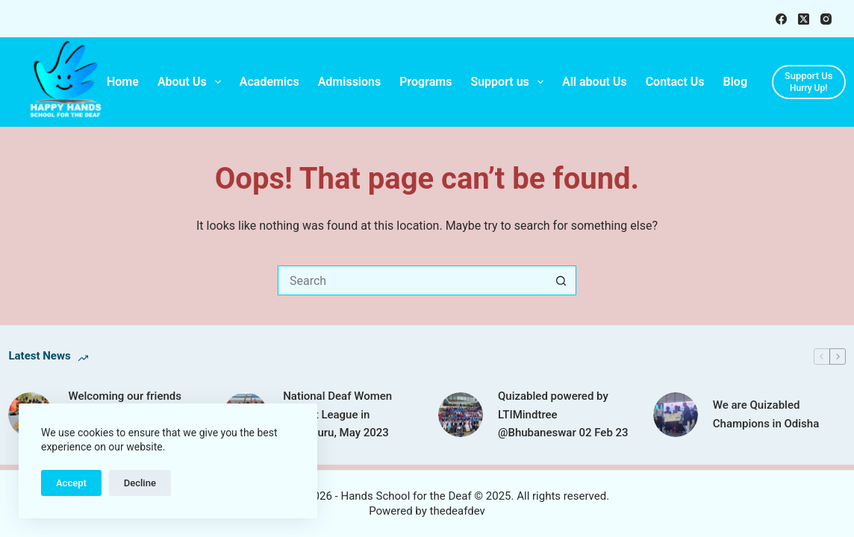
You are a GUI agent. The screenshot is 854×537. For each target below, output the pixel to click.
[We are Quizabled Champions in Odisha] (675, 414)
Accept (71, 483)
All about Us (594, 82)
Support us (509, 82)
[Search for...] (412, 280)
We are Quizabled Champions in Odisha (766, 414)
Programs (425, 82)
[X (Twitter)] (803, 19)
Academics (269, 82)
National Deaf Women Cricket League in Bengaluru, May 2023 (337, 414)
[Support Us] (809, 82)
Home (123, 82)
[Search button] (561, 280)
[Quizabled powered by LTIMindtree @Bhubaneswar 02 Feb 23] (460, 414)
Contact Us (675, 82)
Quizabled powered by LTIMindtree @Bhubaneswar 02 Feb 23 (563, 414)
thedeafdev (457, 511)
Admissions (349, 82)
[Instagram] (826, 19)
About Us (192, 82)
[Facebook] (781, 19)
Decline (140, 483)
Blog (735, 82)
